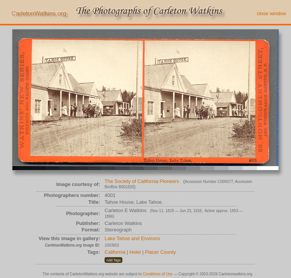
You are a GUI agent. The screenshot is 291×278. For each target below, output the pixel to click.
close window (271, 13)
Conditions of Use (158, 274)
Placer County (160, 252)
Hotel (135, 252)
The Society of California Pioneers (142, 181)
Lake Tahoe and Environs (132, 238)
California (115, 252)
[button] (113, 260)
